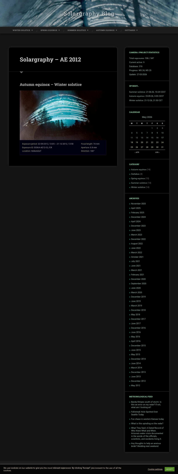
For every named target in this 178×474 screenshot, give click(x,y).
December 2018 (138, 310)
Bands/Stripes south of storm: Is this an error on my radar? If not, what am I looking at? (146, 405)
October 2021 (137, 257)
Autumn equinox (138, 169)
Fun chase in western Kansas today (147, 419)
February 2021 (137, 274)
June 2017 (136, 323)
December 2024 (138, 217)
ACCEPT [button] (169, 469)
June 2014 (136, 363)
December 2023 (138, 226)
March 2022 (136, 252)
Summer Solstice (77, 30)
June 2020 (136, 288)
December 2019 (138, 297)
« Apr (137, 152)
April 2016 (135, 341)
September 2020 (138, 283)
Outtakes (130, 30)
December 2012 (138, 381)
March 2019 (136, 305)
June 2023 (136, 230)
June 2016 (136, 332)
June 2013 (136, 376)
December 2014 (138, 359)
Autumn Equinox (105, 30)
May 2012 (135, 385)
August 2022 (137, 243)
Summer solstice (139, 183)
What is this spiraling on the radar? (147, 423)
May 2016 (135, 336)
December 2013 (138, 372)
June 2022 (136, 248)
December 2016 (138, 328)
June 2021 (136, 265)
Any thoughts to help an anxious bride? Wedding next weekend (146, 444)
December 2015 (138, 345)
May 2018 (135, 314)
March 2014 (136, 367)
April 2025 (135, 208)
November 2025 (138, 203)
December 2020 (138, 279)
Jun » (157, 152)
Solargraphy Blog (89, 13)
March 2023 (136, 234)
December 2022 (138, 239)
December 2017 (138, 319)
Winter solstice (138, 187)
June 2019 (136, 301)
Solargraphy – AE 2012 (50, 59)
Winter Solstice (21, 30)
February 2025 (137, 212)
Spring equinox (138, 178)
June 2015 (136, 350)
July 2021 (135, 261)
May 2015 (135, 354)
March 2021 (136, 270)
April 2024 (135, 221)
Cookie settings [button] (155, 469)
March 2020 (136, 292)
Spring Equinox (49, 30)
